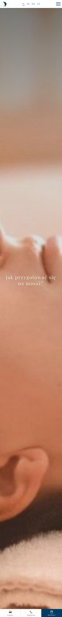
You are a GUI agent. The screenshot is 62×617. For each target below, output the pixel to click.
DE (28, 4)
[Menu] (58, 4)
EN (33, 4)
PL (23, 4)
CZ (38, 4)
